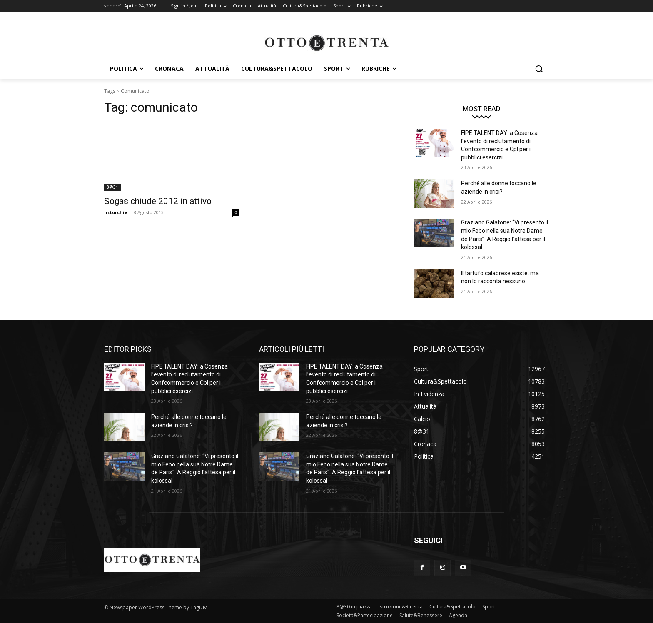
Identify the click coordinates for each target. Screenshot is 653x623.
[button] (539, 69)
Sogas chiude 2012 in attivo (158, 201)
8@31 (112, 187)
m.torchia (116, 212)
